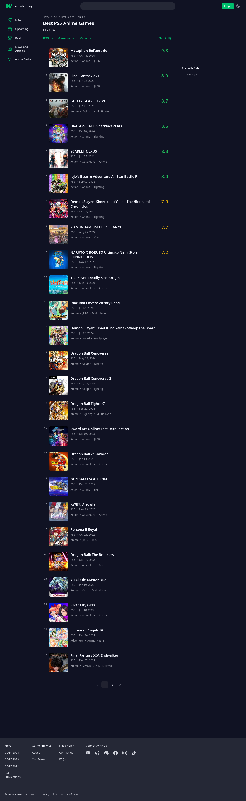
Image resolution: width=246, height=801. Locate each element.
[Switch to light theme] (238, 6)
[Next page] (120, 684)
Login (228, 6)
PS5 (55, 16)
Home (46, 16)
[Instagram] (124, 753)
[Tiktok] (133, 753)
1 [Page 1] (105, 684)
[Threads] (97, 753)
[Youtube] (88, 753)
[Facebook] (115, 753)
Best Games (67, 16)
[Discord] (106, 753)
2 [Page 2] (112, 684)
